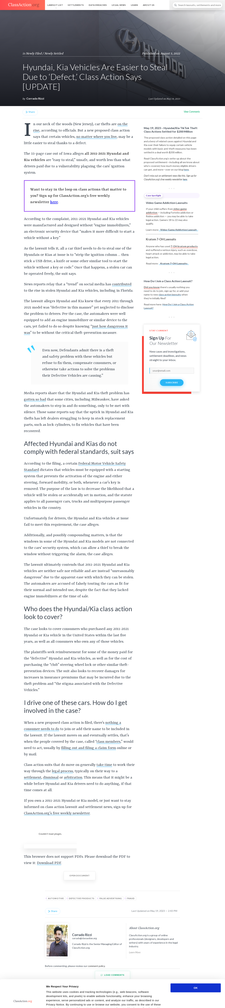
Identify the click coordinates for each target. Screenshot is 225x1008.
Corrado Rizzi (35, 98)
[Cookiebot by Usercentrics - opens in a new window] (22, 1001)
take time (104, 765)
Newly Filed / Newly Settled (44, 53)
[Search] (197, 5)
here (186, 169)
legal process (62, 771)
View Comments (192, 111)
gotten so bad (35, 400)
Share (30, 112)
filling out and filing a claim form (88, 748)
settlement (32, 778)
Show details (184, 1001)
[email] (171, 371)
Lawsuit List (55, 5)
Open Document (79, 875)
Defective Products (81, 898)
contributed (121, 284)
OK (196, 961)
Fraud (131, 898)
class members (108, 742)
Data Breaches (98, 5)
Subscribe (172, 382)
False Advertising (110, 898)
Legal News (119, 5)
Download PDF (49, 863)
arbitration (73, 778)
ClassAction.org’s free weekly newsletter (57, 813)
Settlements (76, 5)
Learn (134, 5)
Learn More (134, 952)
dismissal (51, 778)
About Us (149, 5)
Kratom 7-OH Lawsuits (173, 263)
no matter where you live (96, 137)
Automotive (56, 898)
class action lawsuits (170, 294)
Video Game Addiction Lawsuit (178, 229)
